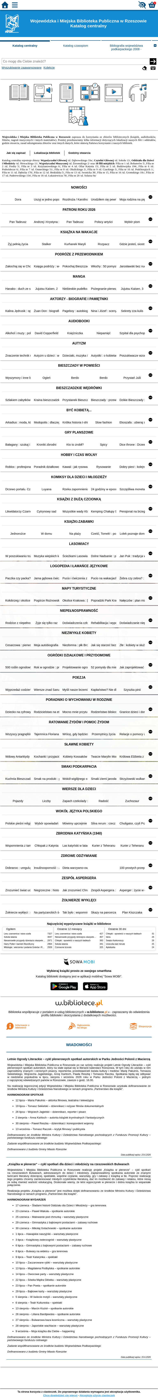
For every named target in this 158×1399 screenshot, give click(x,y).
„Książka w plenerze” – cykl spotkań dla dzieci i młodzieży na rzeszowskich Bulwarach (68, 1164)
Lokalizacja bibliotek (47, 152)
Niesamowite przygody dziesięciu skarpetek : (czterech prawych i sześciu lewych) (41, 940)
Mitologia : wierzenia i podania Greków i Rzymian (26, 947)
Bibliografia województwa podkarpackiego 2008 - (126, 47)
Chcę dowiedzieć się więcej (60, 1395)
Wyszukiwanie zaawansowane (22, 67)
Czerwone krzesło (63, 947)
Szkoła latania (10, 937)
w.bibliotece (97, 1012)
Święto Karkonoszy (115, 940)
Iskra (108, 937)
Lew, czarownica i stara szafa (17, 934)
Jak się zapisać (16, 152)
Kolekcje (49, 67)
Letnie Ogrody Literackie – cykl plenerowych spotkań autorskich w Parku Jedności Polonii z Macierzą (78, 1059)
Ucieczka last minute (115, 944)
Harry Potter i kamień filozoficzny (19, 944)
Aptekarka (110, 947)
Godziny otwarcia (80, 152)
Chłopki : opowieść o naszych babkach (73, 940)
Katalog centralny (25, 45)
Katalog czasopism (75, 45)
